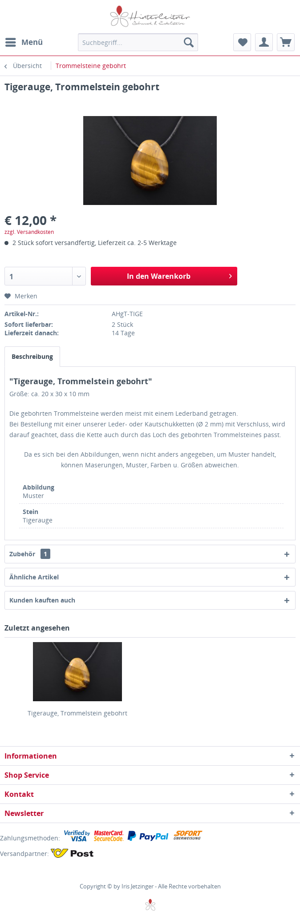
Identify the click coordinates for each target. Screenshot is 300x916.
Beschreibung (32, 356)
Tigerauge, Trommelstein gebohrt (77, 713)
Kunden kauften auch (42, 600)
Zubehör (29, 554)
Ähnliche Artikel (34, 577)
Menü (24, 41)
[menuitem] (23, 42)
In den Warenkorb (179, 275)
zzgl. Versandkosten (29, 232)
